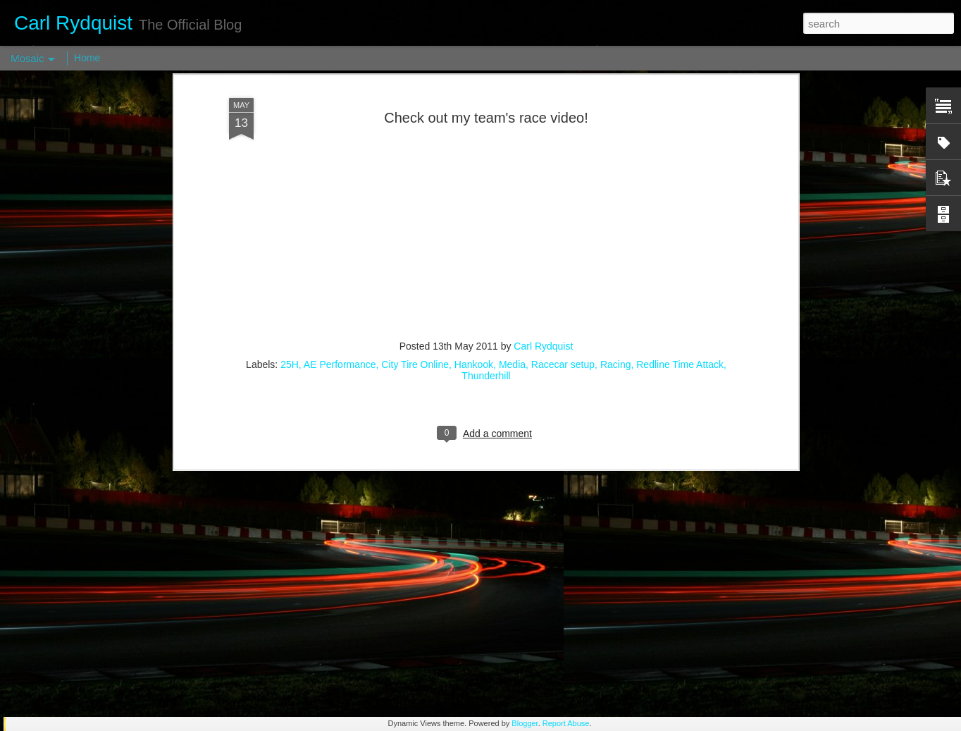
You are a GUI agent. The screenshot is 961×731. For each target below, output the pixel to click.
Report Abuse (566, 723)
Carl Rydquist (543, 204)
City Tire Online (415, 222)
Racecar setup (563, 222)
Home (87, 57)
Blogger (525, 723)
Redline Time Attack (680, 222)
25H (289, 222)
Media (512, 222)
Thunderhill (485, 234)
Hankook (473, 222)
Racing (615, 222)
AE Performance (340, 222)
